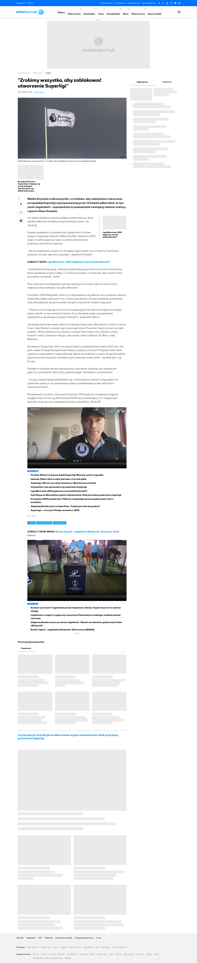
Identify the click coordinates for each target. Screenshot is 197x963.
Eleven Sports (75, 947)
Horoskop (83, 954)
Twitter (163, 3)
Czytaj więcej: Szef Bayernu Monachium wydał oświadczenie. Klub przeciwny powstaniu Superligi (68, 737)
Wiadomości (46, 947)
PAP (40, 938)
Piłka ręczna (138, 13)
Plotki (92, 954)
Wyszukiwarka (179, 12)
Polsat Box (105, 947)
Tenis (101, 13)
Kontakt (20, 938)
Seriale (149, 954)
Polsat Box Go (107, 3)
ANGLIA (31, 523)
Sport (56, 947)
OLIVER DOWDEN (44, 523)
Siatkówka (89, 13)
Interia (35, 954)
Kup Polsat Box (134, 3)
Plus (97, 947)
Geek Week (88, 947)
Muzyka (68, 958)
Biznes (119, 954)
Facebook (159, 3)
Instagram (171, 3)
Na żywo (61, 954)
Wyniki (30, 3)
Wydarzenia (102, 954)
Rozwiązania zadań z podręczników (48, 958)
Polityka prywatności (84, 938)
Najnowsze (142, 82)
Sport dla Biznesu (149, 3)
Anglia (48, 73)
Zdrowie (140, 954)
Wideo (61, 12)
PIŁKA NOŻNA (59, 523)
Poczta (44, 954)
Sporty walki (154, 13)
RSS (179, 3)
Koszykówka (113, 13)
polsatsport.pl (24, 73)
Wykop (21, 221)
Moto (126, 13)
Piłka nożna (74, 13)
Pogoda (64, 947)
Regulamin (31, 938)
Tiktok (175, 3)
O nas (98, 938)
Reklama (49, 938)
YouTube (167, 3)
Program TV (21, 3)
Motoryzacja (129, 954)
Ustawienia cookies (63, 938)
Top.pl (156, 954)
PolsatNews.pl (120, 3)
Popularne (26, 648)
